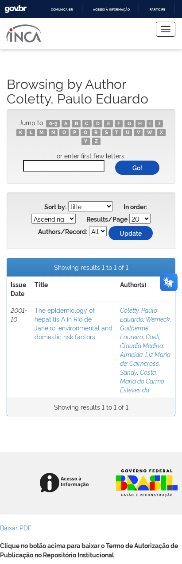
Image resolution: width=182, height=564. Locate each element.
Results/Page (107, 219)
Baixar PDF (15, 527)
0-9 (53, 123)
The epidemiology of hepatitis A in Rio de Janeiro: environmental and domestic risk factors (73, 323)
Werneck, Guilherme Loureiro (145, 328)
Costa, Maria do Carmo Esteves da (142, 381)
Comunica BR (62, 10)
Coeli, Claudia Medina (141, 340)
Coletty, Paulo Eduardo (138, 314)
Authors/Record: (62, 231)
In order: (135, 207)
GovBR (15, 9)
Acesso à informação (111, 10)
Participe (157, 10)
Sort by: (55, 207)
